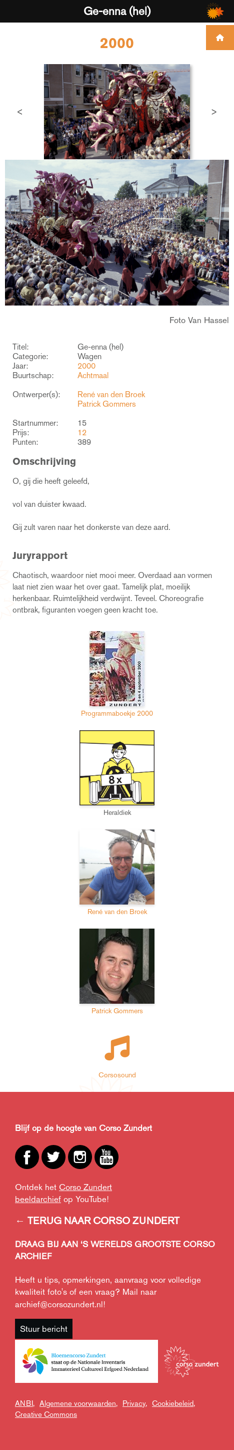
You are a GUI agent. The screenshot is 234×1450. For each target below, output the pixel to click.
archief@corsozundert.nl (59, 1304)
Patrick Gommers (107, 404)
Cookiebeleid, (173, 1403)
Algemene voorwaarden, (79, 1403)
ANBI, (24, 1403)
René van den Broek (111, 394)
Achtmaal (93, 375)
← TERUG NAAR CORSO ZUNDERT (97, 1221)
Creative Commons (46, 1414)
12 (82, 432)
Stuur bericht (44, 1329)
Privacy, (134, 1403)
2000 (87, 366)
